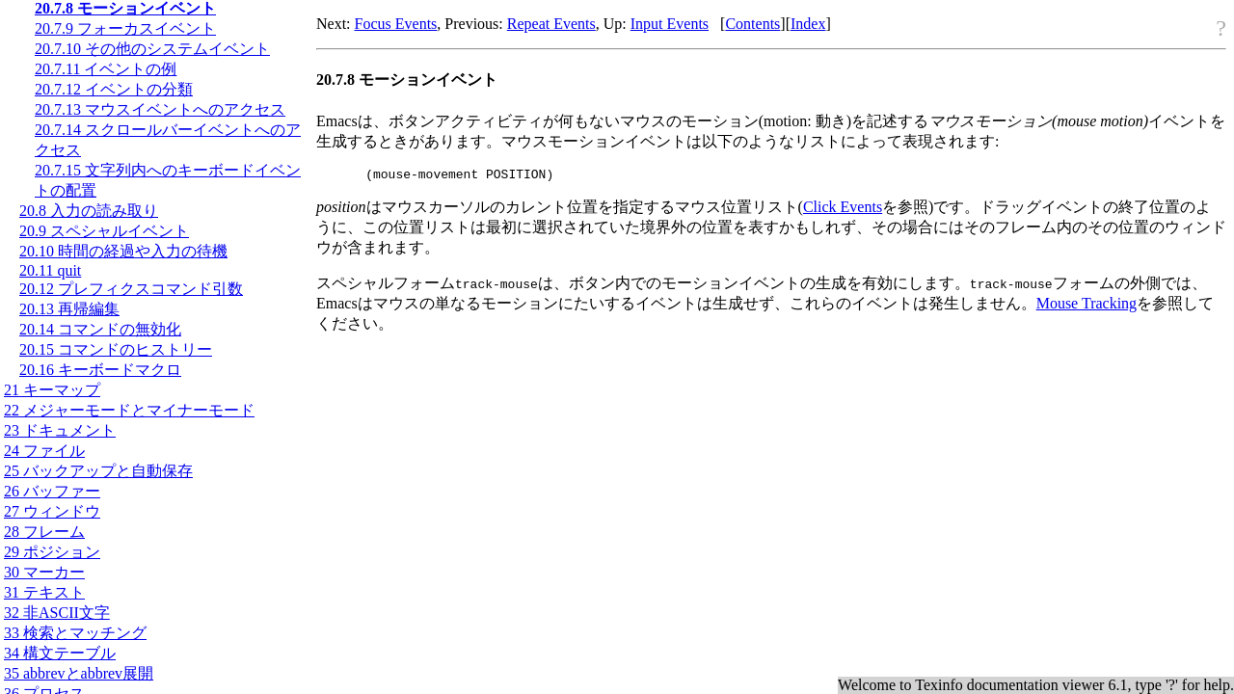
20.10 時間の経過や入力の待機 (123, 251)
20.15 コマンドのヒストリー (115, 349)
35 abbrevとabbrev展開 (78, 673)
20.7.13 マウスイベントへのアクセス (160, 109)
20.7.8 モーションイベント (125, 8)
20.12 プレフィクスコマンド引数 (131, 288)
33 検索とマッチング (75, 633)
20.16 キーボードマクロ (100, 369)
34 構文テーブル (60, 653)
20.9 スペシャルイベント (104, 231)
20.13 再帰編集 (69, 309)
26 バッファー (52, 491)
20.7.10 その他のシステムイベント (152, 48)
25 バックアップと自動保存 (98, 471)
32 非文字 (57, 612)
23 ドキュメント (60, 430)
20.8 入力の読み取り (88, 210)
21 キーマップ (52, 390)
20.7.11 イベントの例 (105, 69)
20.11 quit (50, 270)
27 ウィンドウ (52, 511)
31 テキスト (44, 592)
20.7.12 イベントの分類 (114, 89)
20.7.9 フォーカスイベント (125, 28)
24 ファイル (44, 450)
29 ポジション (52, 552)
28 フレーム (44, 531)
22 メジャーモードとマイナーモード (129, 410)
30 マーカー (44, 572)
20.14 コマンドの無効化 (100, 329)
